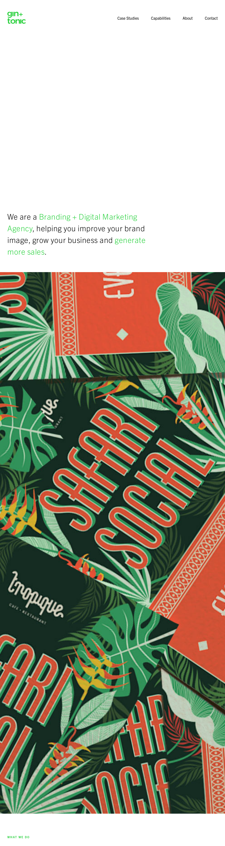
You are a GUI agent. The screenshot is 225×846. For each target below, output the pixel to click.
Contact (211, 18)
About (188, 18)
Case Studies (128, 18)
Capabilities (160, 18)
